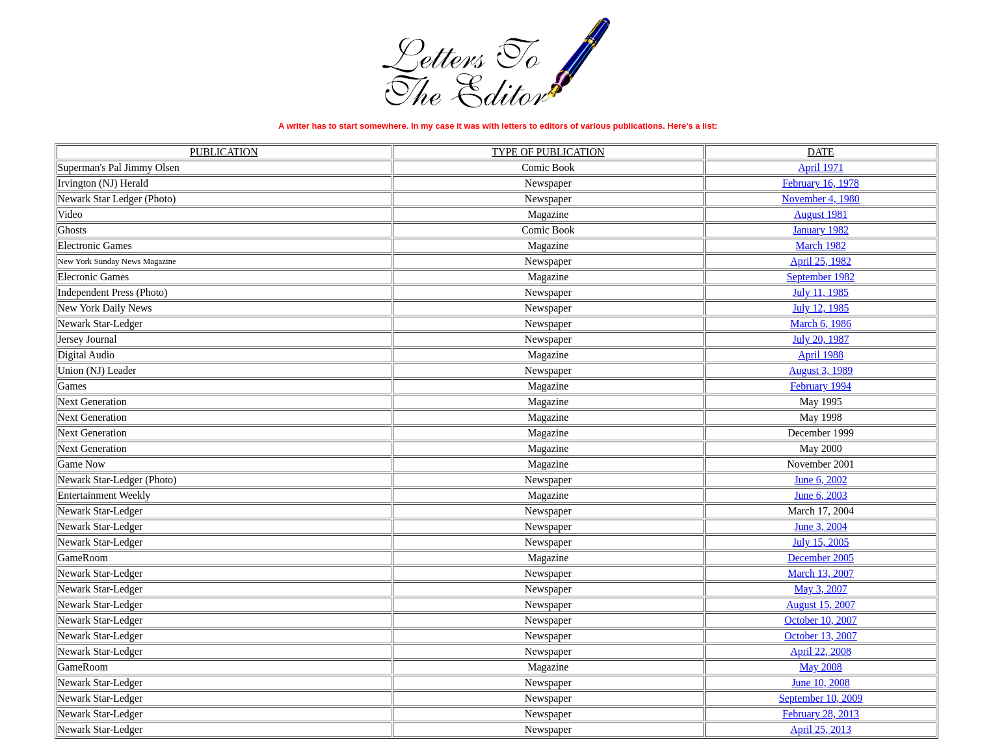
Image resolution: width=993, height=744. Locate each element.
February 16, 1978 (820, 183)
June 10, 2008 (820, 682)
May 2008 (820, 666)
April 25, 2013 (820, 729)
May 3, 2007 (820, 588)
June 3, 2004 (820, 526)
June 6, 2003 (820, 495)
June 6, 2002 (820, 479)
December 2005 (821, 557)
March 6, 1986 (820, 323)
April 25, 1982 (820, 261)
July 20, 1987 (821, 339)
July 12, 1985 (821, 307)
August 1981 (820, 214)
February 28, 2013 (820, 713)
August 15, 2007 (820, 604)
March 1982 (820, 245)
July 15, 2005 (821, 542)
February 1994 (820, 386)
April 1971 (820, 167)
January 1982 (821, 229)
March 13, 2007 (821, 573)
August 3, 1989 (821, 370)
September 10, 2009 (820, 698)
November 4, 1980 (821, 198)
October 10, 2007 (820, 620)
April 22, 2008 (820, 651)
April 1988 (820, 354)
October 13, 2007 (820, 635)
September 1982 (820, 276)
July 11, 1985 (821, 292)
